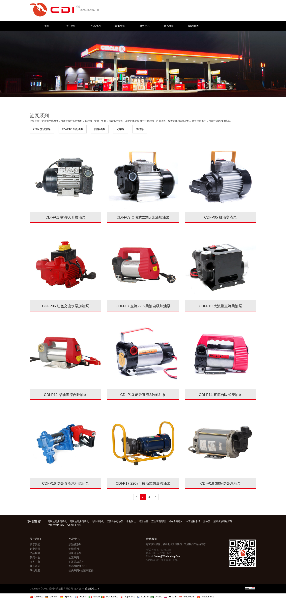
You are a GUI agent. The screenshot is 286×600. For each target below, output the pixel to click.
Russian (172, 596)
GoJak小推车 (74, 524)
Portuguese (112, 596)
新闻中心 (120, 25)
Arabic (158, 596)
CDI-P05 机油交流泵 (220, 217)
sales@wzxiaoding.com (167, 556)
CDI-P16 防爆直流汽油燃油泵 (65, 483)
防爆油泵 (99, 129)
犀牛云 (206, 521)
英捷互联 (90, 588)
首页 (46, 25)
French (83, 596)
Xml (97, 588)
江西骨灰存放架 (115, 521)
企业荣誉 (35, 548)
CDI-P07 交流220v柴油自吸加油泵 (143, 306)
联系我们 (169, 25)
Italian (96, 596)
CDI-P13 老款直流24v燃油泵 (143, 395)
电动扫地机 (98, 521)
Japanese (130, 596)
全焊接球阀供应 (56, 524)
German (54, 596)
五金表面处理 (158, 521)
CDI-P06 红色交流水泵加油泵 (65, 306)
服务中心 (144, 25)
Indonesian (189, 596)
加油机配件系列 (78, 566)
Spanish (69, 596)
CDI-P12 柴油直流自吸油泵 (65, 395)
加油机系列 (75, 544)
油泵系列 (74, 557)
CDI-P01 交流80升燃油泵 (65, 217)
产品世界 (96, 25)
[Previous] (136, 497)
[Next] (155, 497)
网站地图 (193, 25)
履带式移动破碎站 (222, 521)
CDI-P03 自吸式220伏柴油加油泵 (143, 217)
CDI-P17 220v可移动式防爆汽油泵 (143, 483)
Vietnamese (207, 596)
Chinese (39, 596)
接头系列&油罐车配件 (81, 570)
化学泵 (120, 129)
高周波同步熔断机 (57, 521)
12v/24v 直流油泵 (72, 129)
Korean (145, 596)
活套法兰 (143, 521)
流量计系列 (75, 553)
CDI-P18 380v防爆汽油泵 (220, 483)
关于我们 (71, 25)
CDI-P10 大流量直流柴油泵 (220, 306)
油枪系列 (74, 548)
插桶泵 (140, 129)
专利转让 (131, 521)
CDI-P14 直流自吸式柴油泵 (220, 395)
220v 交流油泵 (42, 129)
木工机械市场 (193, 521)
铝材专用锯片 (176, 521)
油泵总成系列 (76, 561)
